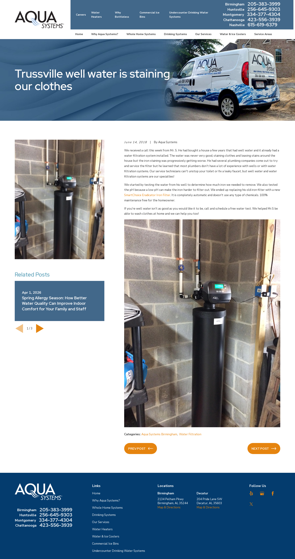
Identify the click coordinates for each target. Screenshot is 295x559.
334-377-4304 (263, 14)
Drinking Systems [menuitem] (175, 34)
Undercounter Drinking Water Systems (118, 551)
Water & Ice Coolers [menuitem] (233, 34)
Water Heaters (102, 529)
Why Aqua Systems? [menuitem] (104, 34)
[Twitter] (251, 504)
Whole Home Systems (107, 508)
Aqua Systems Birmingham (159, 434)
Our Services (100, 522)
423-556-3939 (263, 20)
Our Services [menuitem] (203, 34)
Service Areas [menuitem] (263, 34)
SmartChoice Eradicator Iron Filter (147, 195)
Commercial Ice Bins (105, 544)
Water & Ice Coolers (105, 536)
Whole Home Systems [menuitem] (141, 34)
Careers (81, 14)
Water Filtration (190, 434)
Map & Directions (168, 507)
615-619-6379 (262, 25)
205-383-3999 (263, 4)
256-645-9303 (263, 9)
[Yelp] (251, 493)
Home (96, 493)
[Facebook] (273, 493)
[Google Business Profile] (262, 493)
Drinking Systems (104, 515)
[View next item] (39, 328)
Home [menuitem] (79, 34)
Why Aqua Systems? (106, 501)
